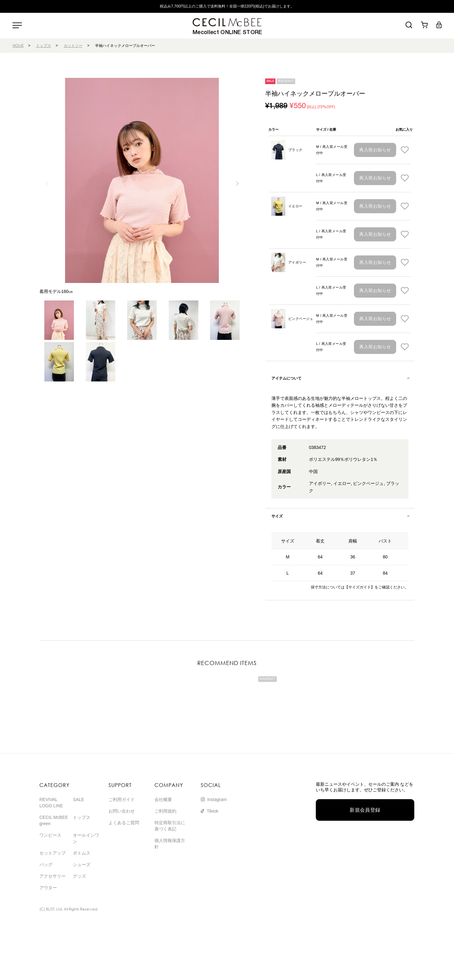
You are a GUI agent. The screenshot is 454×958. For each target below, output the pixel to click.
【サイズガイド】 (360, 587)
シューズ (81, 864)
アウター (48, 887)
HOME (18, 45)
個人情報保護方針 (169, 843)
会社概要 (163, 799)
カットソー (73, 45)
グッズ (79, 876)
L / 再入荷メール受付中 (331, 178)
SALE (78, 799)
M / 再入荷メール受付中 (331, 150)
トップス (43, 45)
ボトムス (81, 852)
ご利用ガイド (121, 799)
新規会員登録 (365, 810)
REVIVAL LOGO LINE (51, 802)
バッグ (46, 864)
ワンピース (50, 835)
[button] (237, 183)
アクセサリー (52, 876)
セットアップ (52, 852)
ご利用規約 (165, 811)
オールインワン (86, 838)
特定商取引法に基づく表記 (169, 825)
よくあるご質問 (123, 822)
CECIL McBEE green (53, 820)
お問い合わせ (121, 811)
